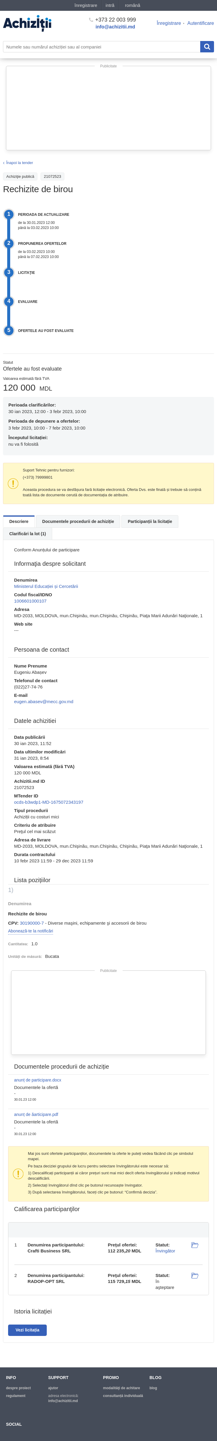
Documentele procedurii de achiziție (78, 521)
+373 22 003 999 (112, 20)
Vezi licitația (27, 1330)
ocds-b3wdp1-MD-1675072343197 (48, 802)
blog (153, 1388)
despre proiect (18, 1388)
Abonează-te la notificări (30, 931)
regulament (15, 1396)
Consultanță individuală (123, 1396)
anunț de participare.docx (37, 1080)
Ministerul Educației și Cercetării (46, 586)
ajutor (53, 1388)
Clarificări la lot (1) (27, 533)
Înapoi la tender (19, 162)
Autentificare (200, 23)
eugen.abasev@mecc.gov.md (43, 701)
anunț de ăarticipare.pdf (36, 1114)
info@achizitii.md (115, 26)
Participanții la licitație (150, 521)
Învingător (165, 1250)
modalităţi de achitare (121, 1388)
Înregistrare (169, 23)
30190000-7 (32, 923)
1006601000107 (30, 600)
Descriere (18, 521)
